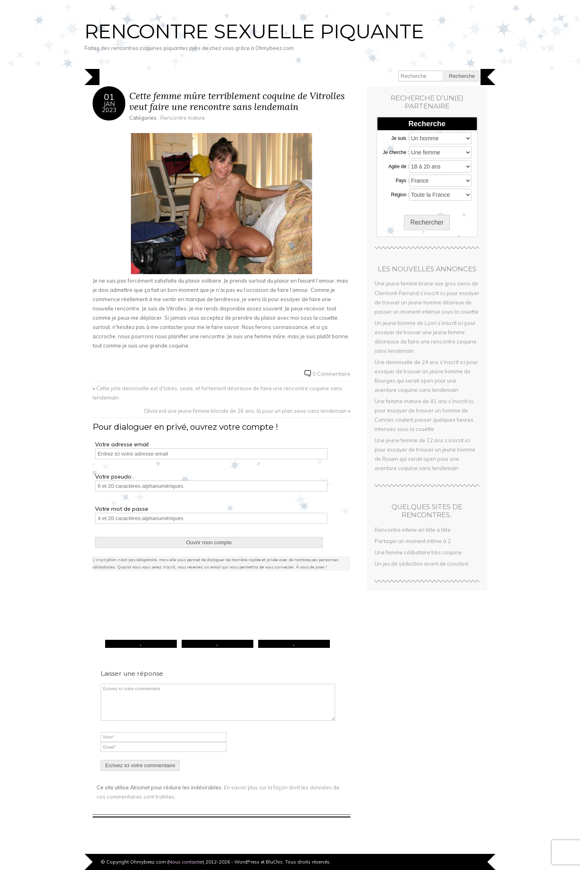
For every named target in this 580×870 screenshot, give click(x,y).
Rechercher (427, 222)
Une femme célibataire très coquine (418, 552)
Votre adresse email (122, 444)
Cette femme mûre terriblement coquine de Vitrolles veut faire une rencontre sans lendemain (237, 101)
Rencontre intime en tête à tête (413, 530)
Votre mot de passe (121, 508)
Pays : (402, 180)
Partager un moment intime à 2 (413, 541)
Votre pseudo (113, 476)
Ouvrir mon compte (209, 542)
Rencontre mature (182, 117)
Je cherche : (396, 152)
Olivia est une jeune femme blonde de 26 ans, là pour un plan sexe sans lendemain (245, 411)
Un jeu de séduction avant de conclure (421, 563)
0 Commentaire (331, 373)
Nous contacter (185, 862)
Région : (400, 195)
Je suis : (400, 138)
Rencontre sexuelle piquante (254, 31)
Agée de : (398, 166)
